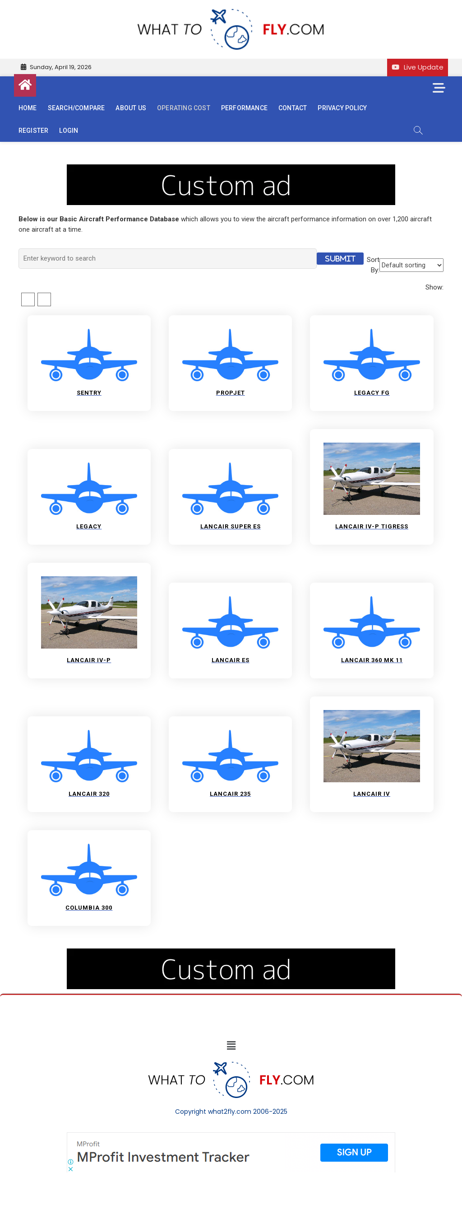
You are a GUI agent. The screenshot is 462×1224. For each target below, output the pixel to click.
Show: (434, 287)
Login (68, 130)
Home (27, 108)
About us (131, 108)
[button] (231, 1046)
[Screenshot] (231, 1136)
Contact (292, 108)
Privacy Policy (342, 108)
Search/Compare (76, 108)
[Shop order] (411, 265)
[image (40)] (231, 169)
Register (33, 130)
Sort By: (373, 265)
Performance (244, 108)
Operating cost (183, 108)
